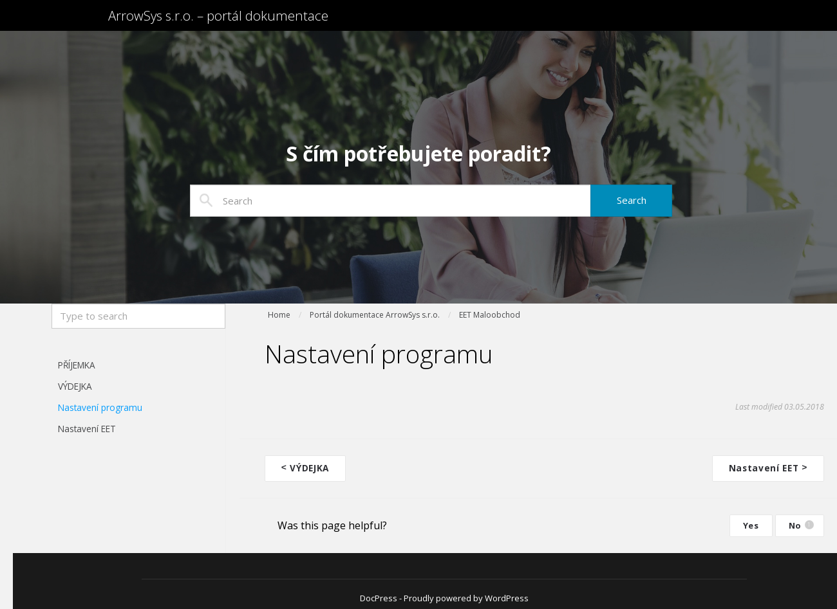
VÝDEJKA (75, 386)
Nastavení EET (87, 429)
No (801, 524)
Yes (751, 524)
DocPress (378, 597)
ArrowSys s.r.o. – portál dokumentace (273, 24)
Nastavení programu (100, 407)
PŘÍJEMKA (76, 365)
